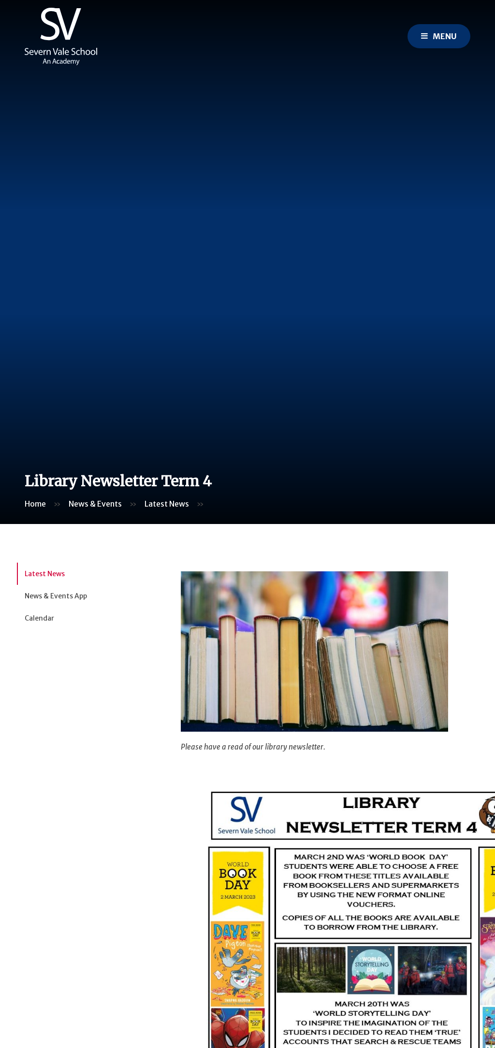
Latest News (167, 504)
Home (35, 504)
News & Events (95, 504)
